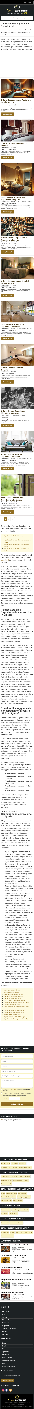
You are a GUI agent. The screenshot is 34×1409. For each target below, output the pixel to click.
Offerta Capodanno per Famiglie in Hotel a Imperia (16, 1245)
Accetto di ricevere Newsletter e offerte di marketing (16, 1093)
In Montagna (5, 1232)
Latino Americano (6, 1200)
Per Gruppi (4, 1213)
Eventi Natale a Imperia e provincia (11, 1267)
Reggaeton (27, 1197)
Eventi (3, 1163)
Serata (3, 1183)
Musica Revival (5, 1197)
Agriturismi (22, 1163)
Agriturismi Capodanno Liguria (13, 996)
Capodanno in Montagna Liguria (14, 1012)
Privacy (4, 1331)
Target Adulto (13, 1213)
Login (30, 2)
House (14, 1197)
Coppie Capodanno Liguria (12, 1004)
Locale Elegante (6, 1210)
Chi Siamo (5, 1311)
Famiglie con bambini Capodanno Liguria (16, 1006)
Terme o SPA (5, 1223)
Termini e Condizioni (9, 1328)
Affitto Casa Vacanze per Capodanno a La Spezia (12, 499)
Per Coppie (25, 1210)
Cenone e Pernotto (24, 1176)
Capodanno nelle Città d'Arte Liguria (15, 1017)
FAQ (3, 1314)
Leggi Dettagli (7, 114)
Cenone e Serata (6, 1180)
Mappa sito (6, 1326)
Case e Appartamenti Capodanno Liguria (16, 1002)
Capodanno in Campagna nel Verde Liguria (17, 1019)
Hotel (8, 1163)
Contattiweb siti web (16, 1406)
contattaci (5, 560)
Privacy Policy (13, 1089)
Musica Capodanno (8, 1366)
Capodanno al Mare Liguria (12, 1014)
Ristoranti (4, 1167)
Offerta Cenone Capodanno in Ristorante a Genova (14, 412)
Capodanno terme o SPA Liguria (14, 1010)
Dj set (3, 1193)
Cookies (5, 1334)
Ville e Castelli (13, 1167)
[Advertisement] (17, 1033)
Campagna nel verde (7, 1236)
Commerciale (22, 1193)
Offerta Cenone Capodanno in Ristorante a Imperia (14, 239)
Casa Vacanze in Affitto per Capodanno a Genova (13, 325)
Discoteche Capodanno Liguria (13, 994)
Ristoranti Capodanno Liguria (13, 998)
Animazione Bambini (17, 1223)
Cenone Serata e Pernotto (9, 1176)
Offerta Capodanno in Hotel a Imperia (12, 1292)
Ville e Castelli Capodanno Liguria (14, 1000)
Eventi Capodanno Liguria (12, 990)
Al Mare (12, 1232)
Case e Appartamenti (25, 1167)
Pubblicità (5, 1323)
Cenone (26, 1180)
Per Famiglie (16, 1210)
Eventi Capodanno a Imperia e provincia (13, 1255)
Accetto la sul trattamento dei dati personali (15, 1090)
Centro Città (28, 1232)
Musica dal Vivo (18, 1200)
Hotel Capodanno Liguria (11, 992)
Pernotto (9, 1183)
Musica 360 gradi (11, 1193)
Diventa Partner (7, 1320)
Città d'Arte (19, 1232)
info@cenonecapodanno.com (13, 1120)
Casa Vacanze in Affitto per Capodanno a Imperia (13, 199)
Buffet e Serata (17, 1180)
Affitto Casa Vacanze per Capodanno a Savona (12, 455)
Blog (3, 1363)
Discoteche (14, 1163)
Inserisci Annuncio (8, 1380)
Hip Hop (19, 1197)
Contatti (4, 1317)
